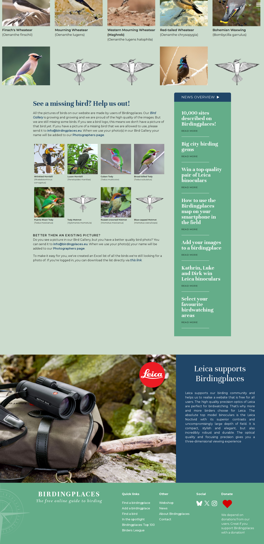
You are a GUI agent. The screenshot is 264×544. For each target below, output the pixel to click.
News (163, 508)
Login (234, 4)
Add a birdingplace (136, 508)
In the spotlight (133, 519)
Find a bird (130, 514)
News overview (198, 97)
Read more (190, 130)
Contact (165, 519)
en (244, 4)
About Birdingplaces (174, 514)
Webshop (166, 503)
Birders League (133, 530)
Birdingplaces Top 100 (138, 525)
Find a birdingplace (136, 503)
